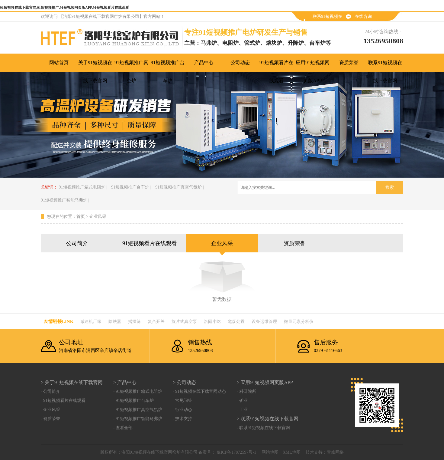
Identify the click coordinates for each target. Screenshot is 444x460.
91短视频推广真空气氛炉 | (179, 187)
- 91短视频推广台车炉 (133, 400)
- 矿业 (241, 400)
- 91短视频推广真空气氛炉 (137, 409)
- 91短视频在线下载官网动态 (199, 391)
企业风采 (97, 216)
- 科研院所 (246, 391)
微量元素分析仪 (299, 321)
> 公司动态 (184, 382)
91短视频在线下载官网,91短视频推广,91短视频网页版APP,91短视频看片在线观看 (64, 7)
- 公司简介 (50, 391)
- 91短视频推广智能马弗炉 (137, 418)
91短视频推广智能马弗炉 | (65, 200)
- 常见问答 (182, 400)
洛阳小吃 (212, 321)
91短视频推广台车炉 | (131, 187)
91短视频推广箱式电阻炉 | (83, 187)
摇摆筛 (134, 321)
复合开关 (156, 321)
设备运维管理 (264, 321)
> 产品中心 (125, 382)
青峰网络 (335, 452)
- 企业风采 (50, 409)
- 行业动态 (182, 409)
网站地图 (270, 452)
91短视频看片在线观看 (149, 243)
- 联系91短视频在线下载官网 (263, 428)
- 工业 (241, 409)
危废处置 (236, 321)
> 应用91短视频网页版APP (264, 382)
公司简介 (77, 243)
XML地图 (292, 452)
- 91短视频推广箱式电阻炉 (137, 391)
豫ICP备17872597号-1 (235, 452)
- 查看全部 (123, 428)
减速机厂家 (90, 321)
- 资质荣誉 (50, 418)
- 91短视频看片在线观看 (63, 400)
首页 (80, 216)
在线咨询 (363, 16)
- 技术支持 (182, 418)
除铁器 (114, 321)
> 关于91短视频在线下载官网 (72, 382)
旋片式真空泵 (184, 321)
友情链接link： (58, 321)
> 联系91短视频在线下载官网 (267, 418)
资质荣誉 (294, 243)
